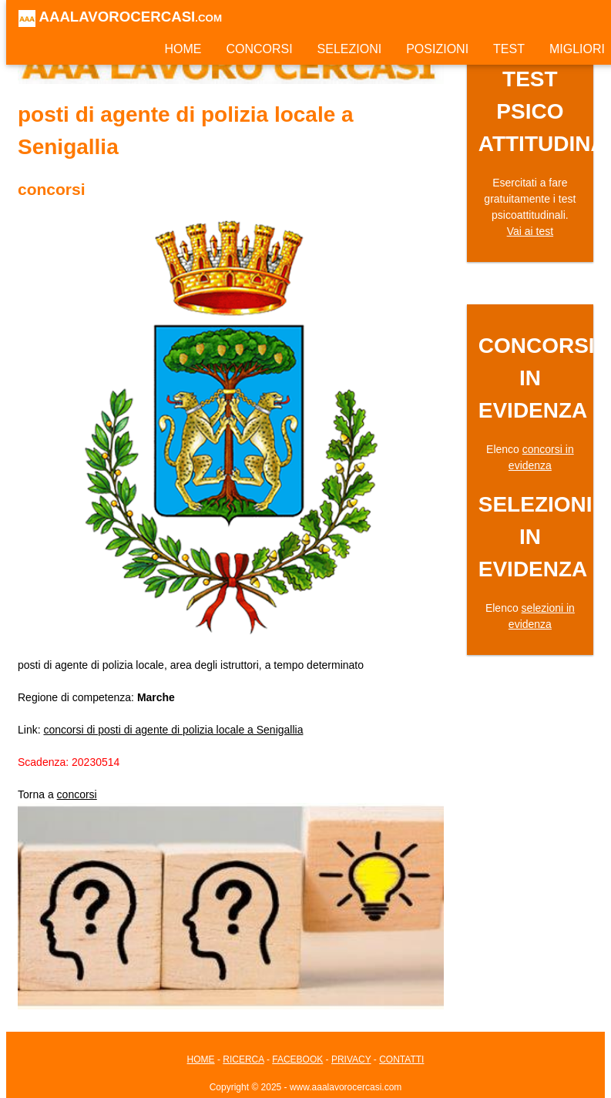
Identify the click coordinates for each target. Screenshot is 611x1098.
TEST (509, 48)
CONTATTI (401, 1059)
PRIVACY (351, 1059)
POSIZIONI (437, 48)
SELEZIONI (349, 48)
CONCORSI (259, 48)
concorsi (77, 794)
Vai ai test (530, 231)
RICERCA (243, 1059)
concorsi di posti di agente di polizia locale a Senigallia (173, 730)
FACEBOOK (297, 1059)
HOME (182, 48)
